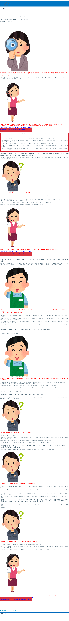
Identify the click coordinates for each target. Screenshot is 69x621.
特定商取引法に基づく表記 (8, 5)
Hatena (4, 606)
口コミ (3, 8)
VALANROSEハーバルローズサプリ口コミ (9, 610)
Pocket (4, 607)
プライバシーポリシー (7, 3)
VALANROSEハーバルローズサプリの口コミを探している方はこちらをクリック (17, 127)
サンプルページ (6, 1)
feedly (4, 608)
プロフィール (5, 4)
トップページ (5, 2)
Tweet (4, 604)
